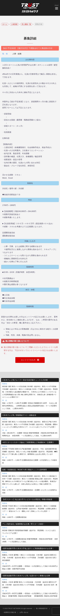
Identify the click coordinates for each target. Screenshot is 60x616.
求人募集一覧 (26, 24)
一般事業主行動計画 (9, 612)
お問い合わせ (24, 612)
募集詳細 (38, 24)
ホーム (4, 24)
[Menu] (56, 7)
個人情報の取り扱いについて (17, 341)
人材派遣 (14, 24)
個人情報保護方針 (42, 608)
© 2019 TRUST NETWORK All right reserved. (17, 608)
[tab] (30, 341)
